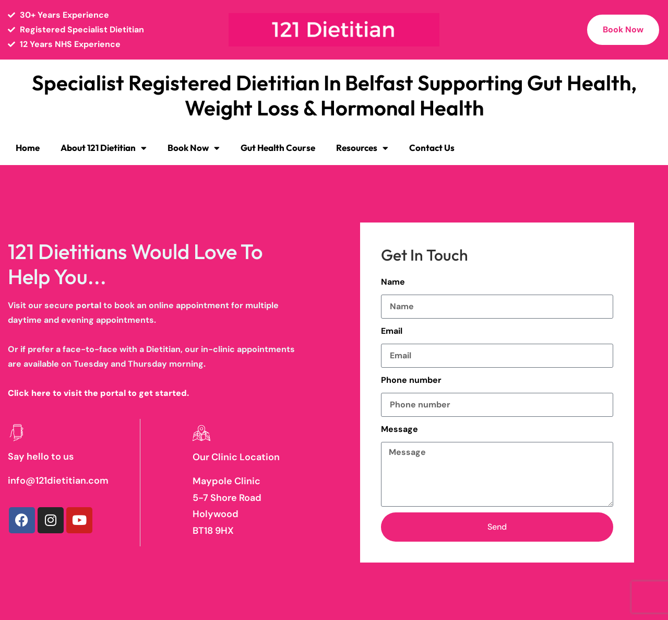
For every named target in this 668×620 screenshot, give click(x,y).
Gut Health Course (278, 147)
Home (28, 147)
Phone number (411, 380)
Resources (362, 148)
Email (391, 330)
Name (393, 281)
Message (399, 429)
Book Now (194, 148)
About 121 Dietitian (104, 148)
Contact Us (432, 147)
